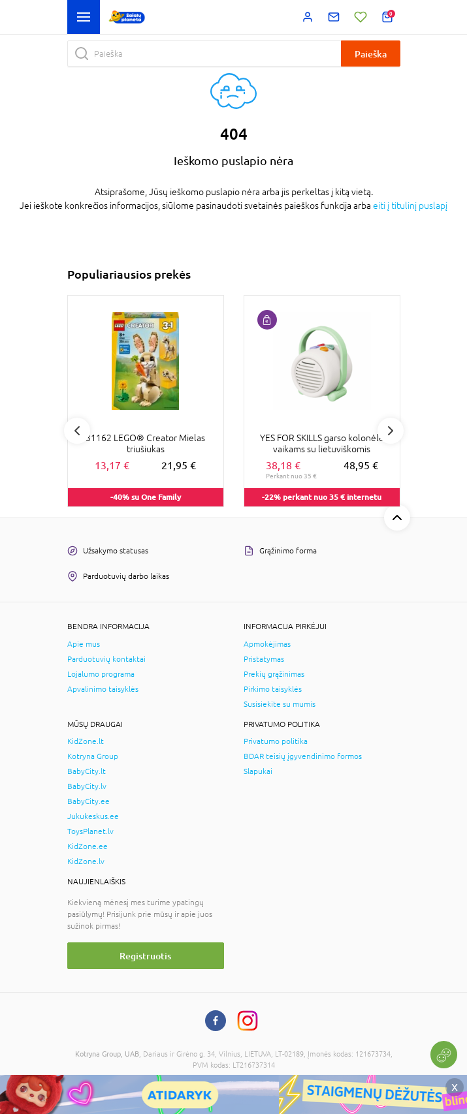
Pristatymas (264, 659)
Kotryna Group (92, 756)
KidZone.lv (86, 861)
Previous (77, 431)
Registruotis (145, 955)
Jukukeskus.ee (93, 816)
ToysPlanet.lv (90, 831)
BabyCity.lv (86, 786)
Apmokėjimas (267, 644)
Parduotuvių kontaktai (106, 659)
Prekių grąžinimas (274, 674)
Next (391, 431)
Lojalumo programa (101, 674)
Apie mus (83, 644)
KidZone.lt (85, 741)
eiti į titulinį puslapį (410, 205)
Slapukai (258, 771)
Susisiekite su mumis (279, 704)
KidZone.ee (87, 846)
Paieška (371, 53)
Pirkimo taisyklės (273, 689)
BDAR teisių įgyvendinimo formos (303, 756)
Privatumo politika (276, 741)
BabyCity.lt (86, 771)
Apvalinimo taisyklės (102, 689)
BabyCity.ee (88, 801)
